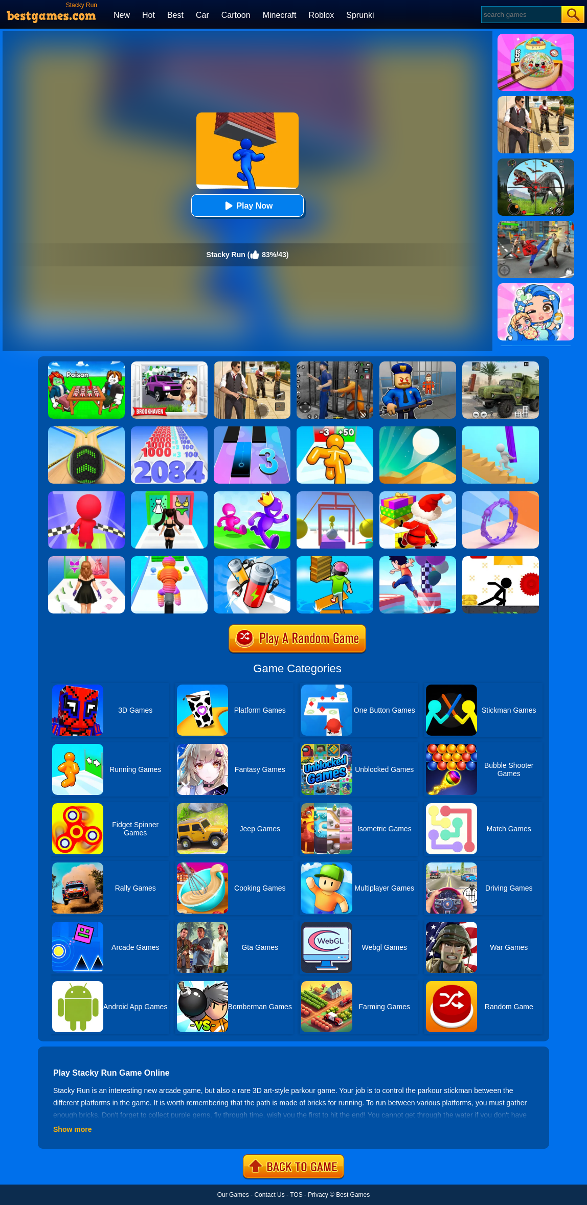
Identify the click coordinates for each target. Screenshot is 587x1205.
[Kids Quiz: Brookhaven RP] (169, 365)
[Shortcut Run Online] (417, 494)
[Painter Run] (335, 494)
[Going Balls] (86, 430)
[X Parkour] (500, 559)
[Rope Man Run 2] (169, 559)
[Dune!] (417, 430)
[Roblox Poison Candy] (86, 365)
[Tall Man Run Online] (335, 430)
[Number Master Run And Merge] (169, 430)
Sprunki (360, 15)
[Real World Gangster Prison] (335, 365)
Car (202, 15)
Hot (148, 15)
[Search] (520, 14)
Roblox (321, 15)
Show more (72, 1129)
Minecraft (280, 15)
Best (175, 15)
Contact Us (269, 1194)
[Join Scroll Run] (500, 494)
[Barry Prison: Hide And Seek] (417, 365)
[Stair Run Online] (500, 430)
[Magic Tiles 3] (252, 430)
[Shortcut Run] (335, 559)
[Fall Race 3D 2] (86, 494)
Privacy (318, 1194)
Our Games (233, 1194)
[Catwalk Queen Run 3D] (86, 559)
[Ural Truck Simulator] (500, 365)
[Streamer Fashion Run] (169, 494)
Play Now (247, 205)
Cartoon (236, 15)
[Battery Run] (252, 559)
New (122, 15)
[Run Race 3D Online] (252, 494)
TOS (296, 1194)
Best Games (353, 1194)
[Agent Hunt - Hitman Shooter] (252, 365)
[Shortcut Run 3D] (417, 559)
